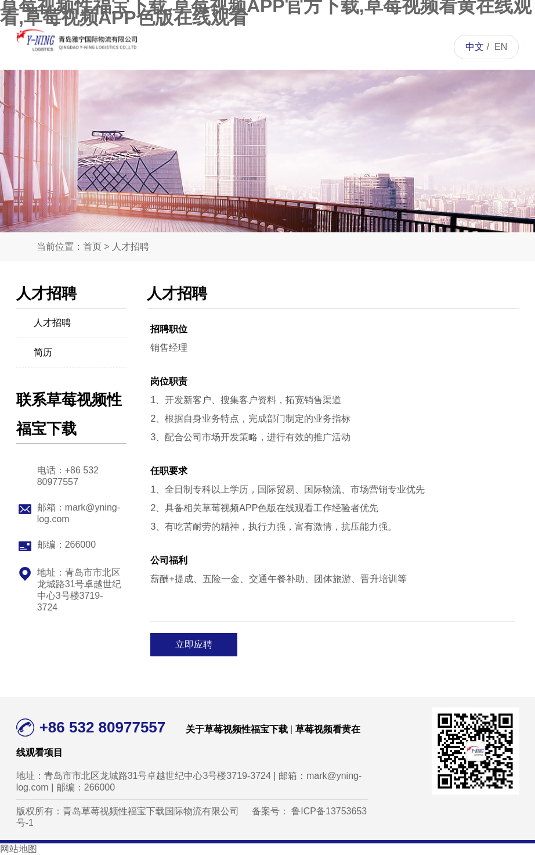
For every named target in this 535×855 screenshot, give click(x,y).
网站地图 (18, 849)
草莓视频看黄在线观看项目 (282, 93)
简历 (34, 351)
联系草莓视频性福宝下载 (414, 93)
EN (500, 47)
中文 (474, 47)
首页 (194, 46)
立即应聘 (193, 644)
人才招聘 (370, 46)
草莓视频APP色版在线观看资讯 (326, 116)
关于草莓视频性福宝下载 (238, 93)
